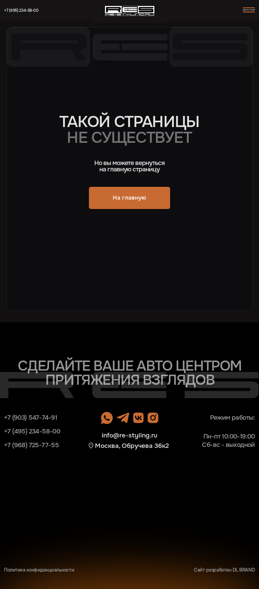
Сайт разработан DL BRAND (224, 570)
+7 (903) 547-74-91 (30, 417)
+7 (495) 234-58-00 (21, 10)
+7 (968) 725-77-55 (31, 445)
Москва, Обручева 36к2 (132, 445)
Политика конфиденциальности (39, 570)
